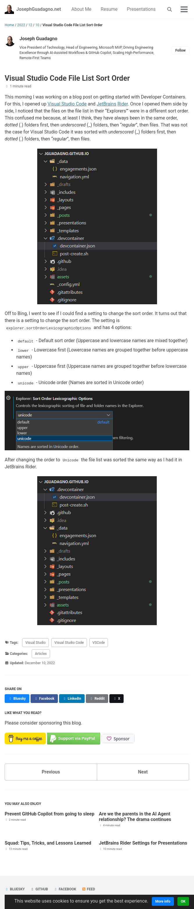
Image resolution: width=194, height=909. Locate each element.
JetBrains (106, 104)
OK (183, 901)
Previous (51, 772)
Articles (41, 654)
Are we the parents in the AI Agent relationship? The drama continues (135, 816)
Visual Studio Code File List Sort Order (67, 78)
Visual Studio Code (67, 104)
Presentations (141, 9)
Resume (109, 9)
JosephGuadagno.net (38, 9)
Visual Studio (35, 643)
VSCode (98, 643)
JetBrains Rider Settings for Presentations (143, 843)
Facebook (65, 889)
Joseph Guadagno (38, 38)
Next (143, 772)
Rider (123, 104)
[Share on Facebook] (44, 698)
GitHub (39, 889)
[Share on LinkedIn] (72, 698)
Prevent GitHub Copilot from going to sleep (49, 814)
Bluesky (15, 889)
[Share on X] (116, 698)
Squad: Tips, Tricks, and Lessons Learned (48, 843)
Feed (88, 889)
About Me (81, 9)
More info (162, 901)
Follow (180, 50)
